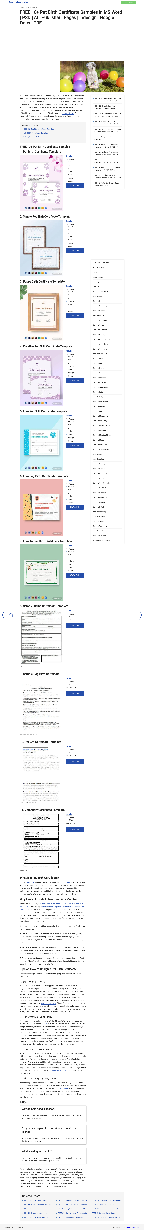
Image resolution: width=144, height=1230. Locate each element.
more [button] (24, 140)
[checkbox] (7, 2)
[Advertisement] (72, 42)
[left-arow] (3, 615)
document (66, 882)
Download (75, 186)
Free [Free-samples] (128, 2)
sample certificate (48, 1003)
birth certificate (68, 113)
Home (22, 8)
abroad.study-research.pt (28, 803)
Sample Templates (132, 1227)
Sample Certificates (32, 8)
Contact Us (9, 1227)
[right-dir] (140, 615)
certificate (30, 882)
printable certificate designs (61, 1071)
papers (44, 1024)
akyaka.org (23, 871)
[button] (138, 2)
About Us (20, 1227)
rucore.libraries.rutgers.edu (28, 735)
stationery (64, 1088)
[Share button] (11, 615)
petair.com (23, 667)
